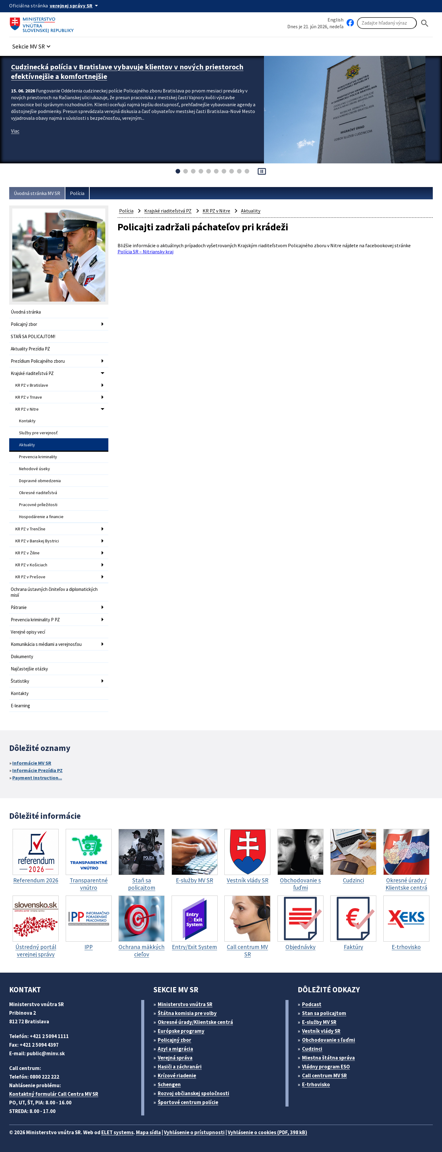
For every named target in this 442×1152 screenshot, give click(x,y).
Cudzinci (312, 1048)
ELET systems (117, 1132)
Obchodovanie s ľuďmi (328, 1040)
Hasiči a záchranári (180, 1066)
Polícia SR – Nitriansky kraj (145, 251)
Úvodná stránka (26, 312)
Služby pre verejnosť (38, 432)
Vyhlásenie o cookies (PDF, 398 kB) (267, 1132)
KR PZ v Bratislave (31, 385)
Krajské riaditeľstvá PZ (32, 373)
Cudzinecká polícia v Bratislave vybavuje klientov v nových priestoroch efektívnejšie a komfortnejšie (127, 71)
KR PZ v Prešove (30, 577)
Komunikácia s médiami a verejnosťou (46, 644)
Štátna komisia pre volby (187, 1013)
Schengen (169, 1084)
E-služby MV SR (319, 1022)
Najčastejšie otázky (29, 669)
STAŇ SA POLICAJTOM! (33, 336)
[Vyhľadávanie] (387, 23)
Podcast (311, 1004)
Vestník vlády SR (321, 1031)
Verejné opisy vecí (28, 632)
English (335, 20)
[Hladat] (425, 23)
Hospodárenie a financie (41, 516)
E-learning (20, 706)
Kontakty (27, 421)
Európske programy (181, 1031)
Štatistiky (20, 681)
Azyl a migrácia (175, 1048)
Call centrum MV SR (324, 1075)
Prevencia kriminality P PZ (35, 620)
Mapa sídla (148, 1132)
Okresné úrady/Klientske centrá (195, 1022)
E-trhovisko (316, 1084)
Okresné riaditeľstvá (38, 492)
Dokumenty (22, 656)
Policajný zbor (24, 324)
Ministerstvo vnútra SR (185, 1004)
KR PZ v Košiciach (31, 565)
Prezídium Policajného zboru (38, 361)
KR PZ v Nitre (27, 409)
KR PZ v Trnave (28, 397)
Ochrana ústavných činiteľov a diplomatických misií (54, 592)
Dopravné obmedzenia (40, 480)
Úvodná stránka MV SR (37, 193)
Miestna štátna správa (328, 1057)
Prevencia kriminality (38, 456)
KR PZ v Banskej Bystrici (37, 541)
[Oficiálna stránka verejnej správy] (75, 5)
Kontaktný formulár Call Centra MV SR (53, 1094)
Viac (15, 131)
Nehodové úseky (34, 468)
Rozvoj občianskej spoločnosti (193, 1093)
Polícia (77, 193)
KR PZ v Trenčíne (30, 529)
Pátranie (19, 607)
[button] (32, 45)
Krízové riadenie (177, 1075)
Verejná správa (175, 1057)
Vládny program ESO (326, 1066)
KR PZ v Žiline (27, 553)
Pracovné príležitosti (38, 504)
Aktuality (27, 444)
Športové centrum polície (188, 1102)
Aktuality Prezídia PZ (30, 349)
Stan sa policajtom (324, 1013)
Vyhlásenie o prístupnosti (194, 1132)
